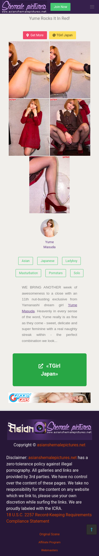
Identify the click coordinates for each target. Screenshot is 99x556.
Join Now (60, 7)
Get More (34, 35)
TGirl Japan (63, 35)
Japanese (47, 261)
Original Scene (49, 534)
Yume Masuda (49, 234)
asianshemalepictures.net (61, 444)
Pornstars (56, 273)
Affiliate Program (50, 542)
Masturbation (28, 273)
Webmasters (49, 550)
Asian (26, 261)
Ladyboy (71, 261)
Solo (77, 273)
